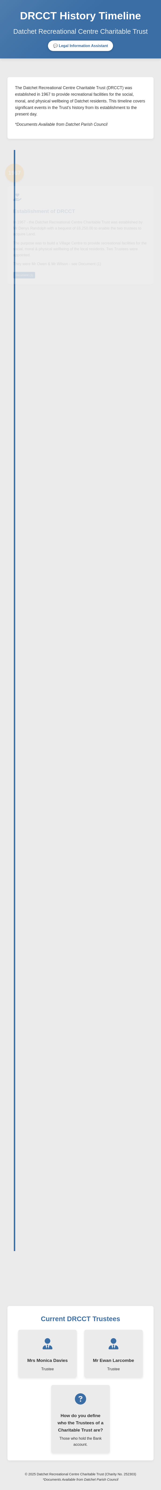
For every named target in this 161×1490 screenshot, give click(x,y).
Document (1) (24, 275)
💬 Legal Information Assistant (80, 46)
